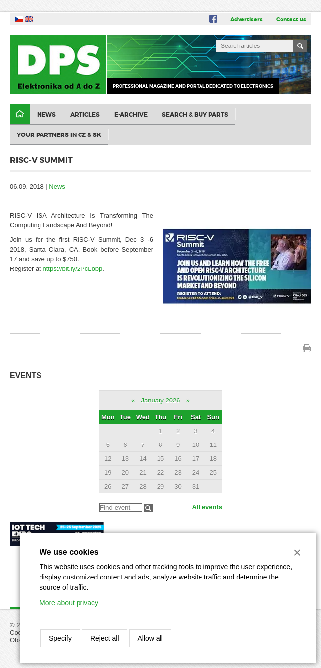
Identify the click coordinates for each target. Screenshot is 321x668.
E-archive (131, 115)
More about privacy (69, 603)
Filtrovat (148, 508)
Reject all (104, 638)
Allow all (150, 638)
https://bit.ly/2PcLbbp (72, 268)
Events (25, 375)
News (46, 115)
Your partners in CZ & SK (59, 135)
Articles (85, 115)
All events (207, 507)
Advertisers (246, 19)
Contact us (291, 19)
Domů (20, 114)
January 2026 (160, 400)
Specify (60, 638)
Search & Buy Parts (195, 115)
